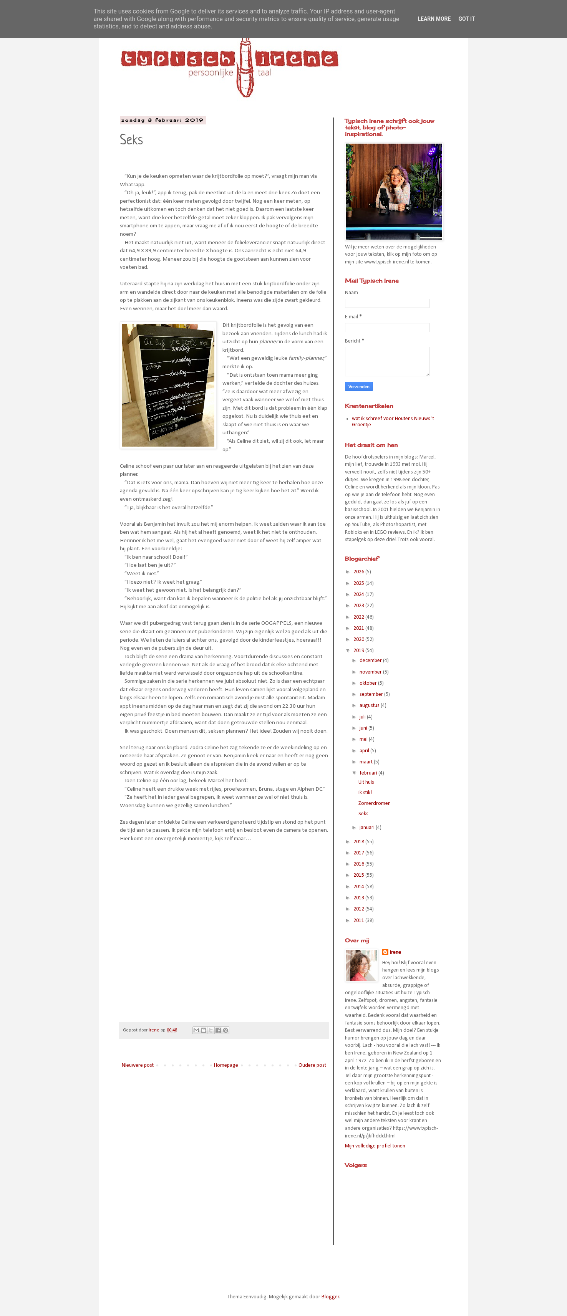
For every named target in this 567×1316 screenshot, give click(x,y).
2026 (359, 572)
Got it (466, 19)
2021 (359, 628)
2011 (359, 921)
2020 (359, 639)
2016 (359, 864)
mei (364, 739)
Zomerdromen (374, 803)
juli (363, 717)
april (365, 751)
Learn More (434, 19)
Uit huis (366, 782)
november (371, 672)
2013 (359, 898)
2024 (359, 595)
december (371, 661)
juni (364, 728)
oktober (369, 683)
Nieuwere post (138, 1065)
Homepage (226, 1065)
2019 (359, 651)
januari (368, 828)
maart (367, 762)
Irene (395, 952)
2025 (359, 583)
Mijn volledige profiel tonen (375, 1146)
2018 (359, 842)
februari (369, 773)
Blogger (330, 1297)
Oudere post (312, 1065)
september (372, 694)
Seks (363, 814)
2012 (359, 909)
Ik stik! (365, 793)
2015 (359, 875)
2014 (359, 887)
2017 (359, 853)
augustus (370, 705)
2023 (359, 606)
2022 (359, 617)
